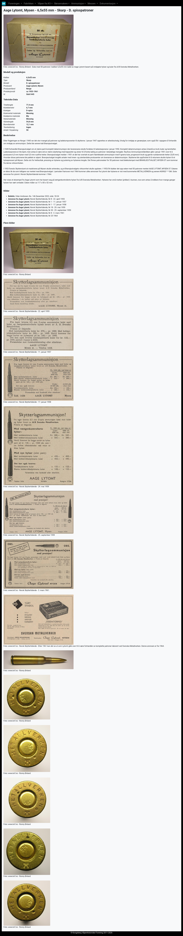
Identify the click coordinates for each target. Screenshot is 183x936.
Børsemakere (61, 3)
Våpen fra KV (44, 3)
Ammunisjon (77, 3)
